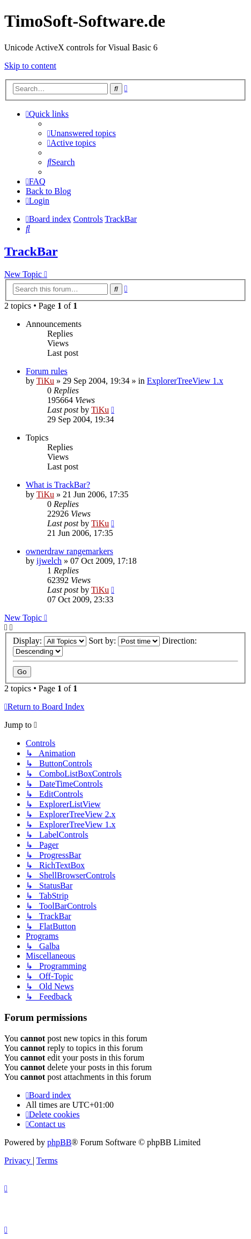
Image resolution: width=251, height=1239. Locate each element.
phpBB (59, 1142)
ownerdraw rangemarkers (69, 551)
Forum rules (47, 371)
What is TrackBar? (58, 484)
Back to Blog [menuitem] (48, 191)
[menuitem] (81, 133)
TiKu (45, 380)
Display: (49, 640)
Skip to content (30, 65)
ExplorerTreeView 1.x (185, 380)
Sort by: (124, 640)
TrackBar (31, 251)
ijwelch (49, 560)
